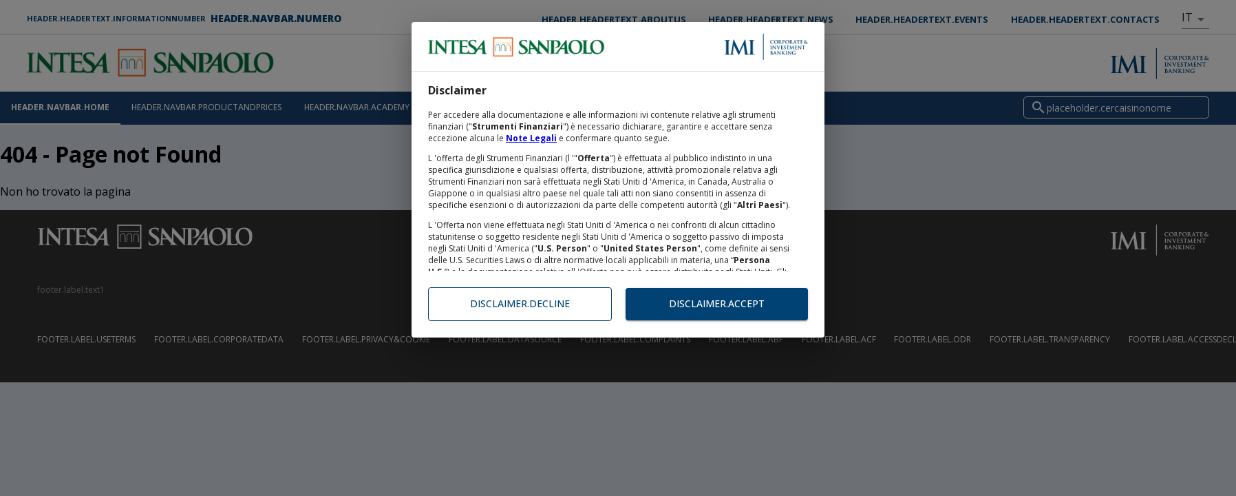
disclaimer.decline (520, 304)
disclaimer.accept (717, 304)
